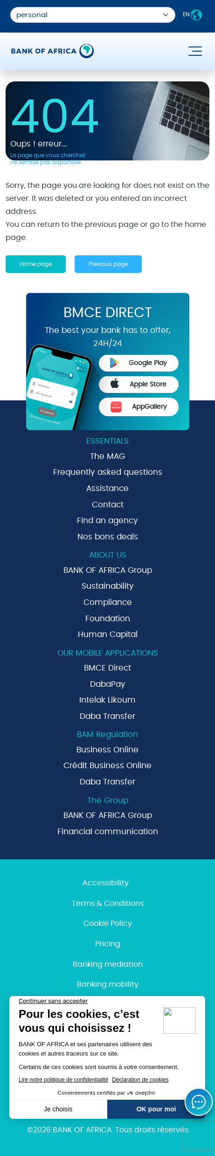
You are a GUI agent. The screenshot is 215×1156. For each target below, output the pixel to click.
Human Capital (108, 634)
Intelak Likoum (107, 700)
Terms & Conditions (108, 903)
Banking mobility (108, 984)
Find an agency (107, 521)
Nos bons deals (107, 537)
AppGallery (138, 407)
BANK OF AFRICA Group (107, 570)
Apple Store (138, 383)
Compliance (107, 602)
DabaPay (107, 684)
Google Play (138, 363)
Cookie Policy (107, 923)
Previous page (108, 264)
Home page (36, 264)
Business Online (107, 750)
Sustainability (108, 586)
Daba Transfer (107, 716)
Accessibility (106, 883)
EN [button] (192, 14)
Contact (108, 505)
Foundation (107, 619)
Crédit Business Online (107, 766)
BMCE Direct (107, 668)
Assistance (107, 488)
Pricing (107, 944)
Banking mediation (108, 964)
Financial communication (107, 832)
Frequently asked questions (107, 472)
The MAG (107, 456)
